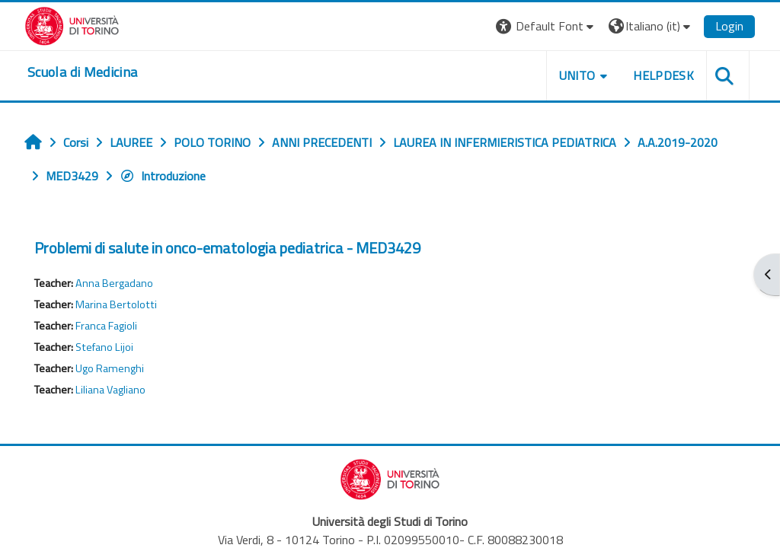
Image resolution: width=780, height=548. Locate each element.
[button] (546, 26)
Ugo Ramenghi (109, 368)
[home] (82, 72)
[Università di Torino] (72, 24)
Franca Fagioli (106, 325)
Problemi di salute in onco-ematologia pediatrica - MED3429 (227, 248)
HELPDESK (663, 75)
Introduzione (163, 176)
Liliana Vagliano (110, 389)
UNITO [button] (577, 75)
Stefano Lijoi (104, 347)
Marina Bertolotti (116, 304)
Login (729, 26)
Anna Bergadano (114, 283)
